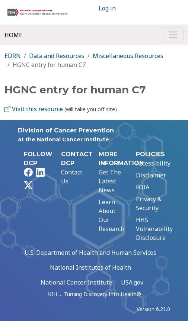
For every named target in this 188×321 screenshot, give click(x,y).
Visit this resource (33, 109)
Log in (107, 8)
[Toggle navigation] (173, 35)
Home (13, 35)
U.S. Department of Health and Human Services (90, 252)
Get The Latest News (110, 181)
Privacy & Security (149, 203)
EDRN (12, 56)
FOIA (142, 187)
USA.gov (132, 282)
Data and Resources (57, 56)
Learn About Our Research (111, 215)
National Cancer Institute (76, 282)
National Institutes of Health (90, 267)
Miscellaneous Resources (128, 56)
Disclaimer (151, 175)
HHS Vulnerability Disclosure (154, 229)
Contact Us (71, 176)
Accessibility (153, 163)
